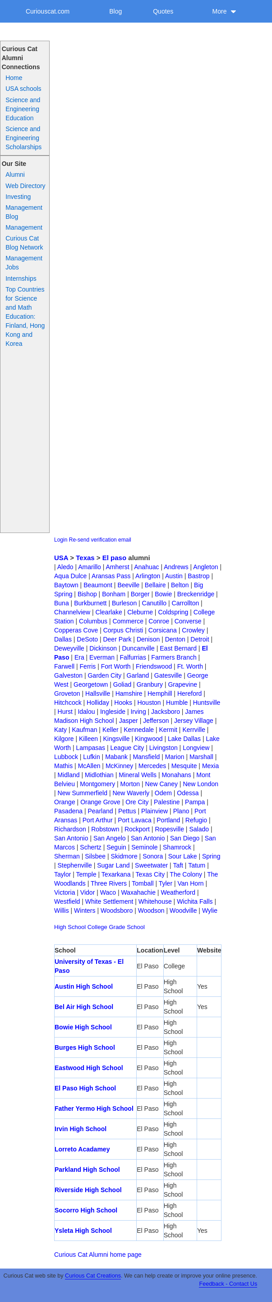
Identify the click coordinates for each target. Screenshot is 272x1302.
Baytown (66, 585)
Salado (199, 829)
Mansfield (146, 756)
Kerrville (193, 729)
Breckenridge (196, 594)
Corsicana (162, 630)
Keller (110, 729)
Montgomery (97, 784)
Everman (102, 657)
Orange (64, 802)
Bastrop (198, 576)
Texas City (150, 874)
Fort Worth (116, 666)
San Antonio (71, 838)
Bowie (163, 594)
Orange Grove (100, 802)
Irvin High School (80, 1128)
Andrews (176, 567)
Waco (108, 892)
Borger (140, 594)
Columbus (93, 621)
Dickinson (103, 648)
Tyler (165, 883)
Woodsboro (117, 910)
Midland (69, 774)
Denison (148, 639)
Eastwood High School (89, 1067)
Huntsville (207, 702)
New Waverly (130, 793)
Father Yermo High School (94, 1108)
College (97, 927)
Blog (115, 11)
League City (127, 747)
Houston (149, 702)
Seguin (116, 847)
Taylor (62, 874)
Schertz (90, 847)
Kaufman (84, 729)
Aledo (65, 567)
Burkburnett (90, 603)
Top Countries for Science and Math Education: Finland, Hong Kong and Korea (25, 316)
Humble (177, 702)
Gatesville (168, 675)
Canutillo (154, 603)
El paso (114, 557)
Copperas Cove (76, 630)
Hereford (189, 693)
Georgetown (91, 684)
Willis (61, 910)
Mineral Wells (138, 774)
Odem (163, 793)
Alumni (15, 174)
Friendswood (154, 666)
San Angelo (109, 838)
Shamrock (177, 847)
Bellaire (155, 585)
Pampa (195, 802)
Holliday (98, 702)
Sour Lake (182, 856)
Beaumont (97, 585)
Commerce (127, 621)
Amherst (117, 567)
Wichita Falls (194, 901)
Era (79, 657)
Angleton (205, 567)
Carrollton (185, 603)
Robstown (105, 829)
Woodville (183, 910)
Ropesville (169, 829)
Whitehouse (155, 901)
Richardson (70, 829)
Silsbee (95, 856)
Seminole (144, 847)
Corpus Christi (123, 630)
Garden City (104, 675)
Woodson (151, 910)
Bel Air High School (84, 1006)
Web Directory (25, 185)
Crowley (193, 630)
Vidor (87, 892)
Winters (84, 910)
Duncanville (138, 648)
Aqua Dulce (70, 576)
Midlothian (99, 774)
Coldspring (173, 612)
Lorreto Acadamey (82, 1149)
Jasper (128, 720)
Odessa (187, 793)
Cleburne (140, 612)
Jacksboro (165, 711)
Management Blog (23, 212)
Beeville (128, 585)
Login (60, 540)
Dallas (63, 639)
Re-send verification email (100, 540)
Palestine (167, 802)
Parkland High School (87, 1169)
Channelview (72, 612)
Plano (181, 811)
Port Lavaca (135, 820)
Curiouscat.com (47, 11)
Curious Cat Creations (93, 1276)
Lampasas (91, 747)
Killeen (88, 738)
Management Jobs (23, 263)
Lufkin (91, 756)
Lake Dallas (184, 738)
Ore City (136, 802)
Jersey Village (193, 720)
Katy (60, 729)
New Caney (161, 784)
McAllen (89, 765)
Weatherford (178, 892)
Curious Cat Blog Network (24, 243)
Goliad (122, 684)
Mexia (210, 765)
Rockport (137, 829)
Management (23, 227)
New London (200, 784)
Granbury (150, 684)
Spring (211, 856)
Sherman (67, 856)
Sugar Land (113, 865)
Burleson (124, 603)
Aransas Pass (111, 576)
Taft (178, 865)
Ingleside (112, 711)
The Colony (186, 874)
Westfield (67, 901)
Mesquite (184, 765)
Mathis (63, 765)
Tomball (142, 883)
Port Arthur (98, 820)
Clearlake (109, 612)
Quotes (163, 11)
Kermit (168, 729)
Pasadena (68, 811)
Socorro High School (86, 1210)
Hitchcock (68, 702)
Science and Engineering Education (22, 109)
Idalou (86, 711)
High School (70, 927)
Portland (168, 820)
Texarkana (116, 874)
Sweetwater (151, 865)
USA (61, 557)
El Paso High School (85, 1088)
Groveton (67, 693)
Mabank (116, 756)
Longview (196, 747)
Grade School (127, 927)
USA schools (23, 88)
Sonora (153, 856)
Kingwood (149, 738)
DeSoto (87, 639)
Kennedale (139, 729)
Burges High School (85, 1047)
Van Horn (190, 883)
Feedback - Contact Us (228, 1284)
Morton (130, 784)
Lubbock (66, 756)
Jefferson (156, 720)
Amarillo (89, 567)
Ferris (88, 666)
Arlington (147, 576)
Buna (61, 603)
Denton (175, 639)
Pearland (100, 811)
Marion (174, 756)
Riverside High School (88, 1190)
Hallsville (97, 693)
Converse (188, 621)
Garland (138, 675)
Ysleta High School (83, 1230)
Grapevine (182, 684)
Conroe (158, 621)
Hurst (65, 711)
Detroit (199, 639)
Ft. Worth (190, 666)
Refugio (196, 820)
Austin (174, 576)
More (224, 11)
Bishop (87, 594)
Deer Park (117, 639)
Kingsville (116, 738)
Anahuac (146, 567)
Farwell (64, 666)
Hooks (123, 702)
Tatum (196, 865)
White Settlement (109, 901)
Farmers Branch (173, 657)
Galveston (68, 675)
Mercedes (152, 765)
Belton (180, 585)
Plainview (154, 811)
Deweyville (69, 648)
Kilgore (64, 738)
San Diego (184, 838)
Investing (18, 196)
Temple (86, 874)
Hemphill (160, 693)
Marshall (201, 756)
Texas (85, 557)
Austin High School (84, 986)
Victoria (64, 892)
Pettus (127, 811)
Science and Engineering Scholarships (23, 138)
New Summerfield (82, 793)
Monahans (176, 774)
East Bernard (178, 648)
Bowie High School (83, 1027)
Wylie (209, 910)
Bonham (113, 594)
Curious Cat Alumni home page (98, 1254)
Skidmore (124, 856)
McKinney (119, 765)
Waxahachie (138, 892)
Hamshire (129, 693)
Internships (20, 278)
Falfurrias (133, 657)
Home (13, 77)
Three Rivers (109, 883)
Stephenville (75, 865)
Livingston (163, 747)
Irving (138, 711)
